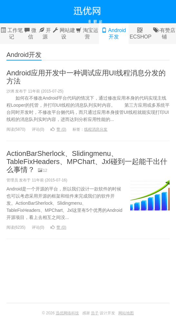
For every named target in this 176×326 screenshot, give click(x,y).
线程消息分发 (95, 129)
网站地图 (126, 313)
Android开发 (114, 33)
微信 (30, 33)
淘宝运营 (87, 33)
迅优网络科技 (88, 11)
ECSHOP (141, 33)
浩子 (95, 313)
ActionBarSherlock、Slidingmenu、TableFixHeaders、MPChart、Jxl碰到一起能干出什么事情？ (86, 161)
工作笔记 (12, 33)
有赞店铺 (164, 33)
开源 (45, 33)
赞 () (58, 129)
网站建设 (64, 33)
